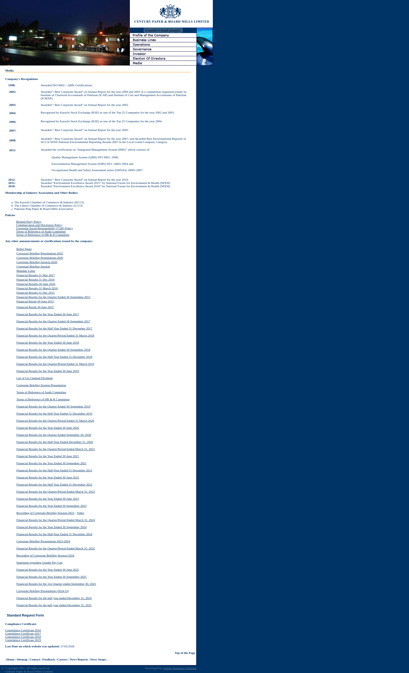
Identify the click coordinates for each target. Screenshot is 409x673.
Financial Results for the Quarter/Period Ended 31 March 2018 (55, 335)
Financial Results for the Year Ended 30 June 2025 (47, 569)
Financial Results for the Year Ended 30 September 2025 (51, 576)
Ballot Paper (24, 249)
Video (80, 512)
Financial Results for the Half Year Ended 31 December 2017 (54, 328)
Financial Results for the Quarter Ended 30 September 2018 (53, 349)
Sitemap (22, 659)
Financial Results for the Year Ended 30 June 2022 (47, 477)
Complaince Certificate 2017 (23, 633)
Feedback (48, 659)
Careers (62, 659)
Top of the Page (185, 652)
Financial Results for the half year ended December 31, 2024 (54, 598)
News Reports (79, 659)
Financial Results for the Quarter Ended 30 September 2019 (53, 406)
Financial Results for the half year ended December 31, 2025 (54, 605)
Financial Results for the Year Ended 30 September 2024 (51, 527)
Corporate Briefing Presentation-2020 (39, 257)
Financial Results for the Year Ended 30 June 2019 (47, 371)
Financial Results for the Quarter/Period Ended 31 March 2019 (55, 363)
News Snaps (98, 659)
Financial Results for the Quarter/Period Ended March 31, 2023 (55, 491)
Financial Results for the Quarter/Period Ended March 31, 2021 (55, 449)
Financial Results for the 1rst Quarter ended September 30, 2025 (56, 583)
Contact (35, 659)
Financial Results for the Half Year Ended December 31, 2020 (54, 441)
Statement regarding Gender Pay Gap (39, 562)
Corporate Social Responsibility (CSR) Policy (44, 228)
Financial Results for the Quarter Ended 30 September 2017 (53, 321)
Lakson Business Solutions (179, 668)
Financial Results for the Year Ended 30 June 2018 (47, 342)
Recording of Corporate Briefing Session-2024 (45, 555)
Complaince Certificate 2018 (23, 636)
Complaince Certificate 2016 (23, 630)
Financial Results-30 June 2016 (35, 283)
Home (10, 659)
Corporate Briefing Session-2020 (36, 262)
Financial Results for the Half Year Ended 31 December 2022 (54, 484)
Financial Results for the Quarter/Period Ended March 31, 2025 (55, 548)
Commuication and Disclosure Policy (39, 225)
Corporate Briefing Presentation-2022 (39, 253)
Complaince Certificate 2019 (23, 640)
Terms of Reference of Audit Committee (41, 231)
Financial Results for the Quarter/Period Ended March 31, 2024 (55, 520)
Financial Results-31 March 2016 (37, 288)
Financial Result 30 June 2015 (35, 301)
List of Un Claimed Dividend (34, 378)
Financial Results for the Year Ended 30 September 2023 (51, 505)
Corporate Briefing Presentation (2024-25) (42, 590)
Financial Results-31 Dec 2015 (35, 292)
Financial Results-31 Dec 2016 (35, 279)
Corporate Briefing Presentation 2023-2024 (43, 541)
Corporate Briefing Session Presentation (41, 385)
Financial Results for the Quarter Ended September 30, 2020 (53, 434)
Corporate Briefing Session (33, 266)
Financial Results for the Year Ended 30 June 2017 (47, 314)
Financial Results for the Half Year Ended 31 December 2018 (54, 356)
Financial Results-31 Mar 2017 (35, 275)
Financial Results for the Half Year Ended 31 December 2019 (54, 413)
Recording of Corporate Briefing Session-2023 (45, 512)
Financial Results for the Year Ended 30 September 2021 (51, 463)
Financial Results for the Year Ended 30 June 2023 (47, 498)
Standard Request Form (25, 615)
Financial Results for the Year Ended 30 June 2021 (47, 456)
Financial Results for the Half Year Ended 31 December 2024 (54, 534)
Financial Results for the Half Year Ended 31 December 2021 (54, 470)
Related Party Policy (28, 221)
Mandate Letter (25, 270)
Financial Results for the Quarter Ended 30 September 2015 (53, 297)
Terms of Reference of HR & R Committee (42, 234)
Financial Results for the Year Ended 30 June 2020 (47, 427)
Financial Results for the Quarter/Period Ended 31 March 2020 (55, 420)
